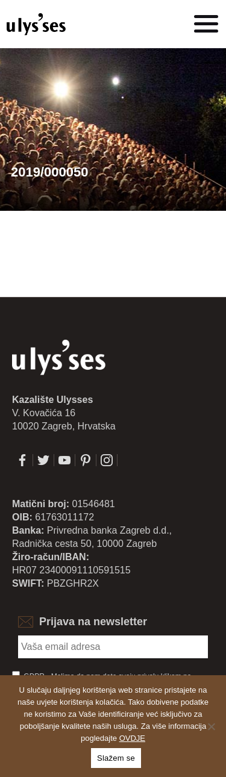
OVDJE (132, 738)
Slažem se (116, 758)
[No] (211, 726)
